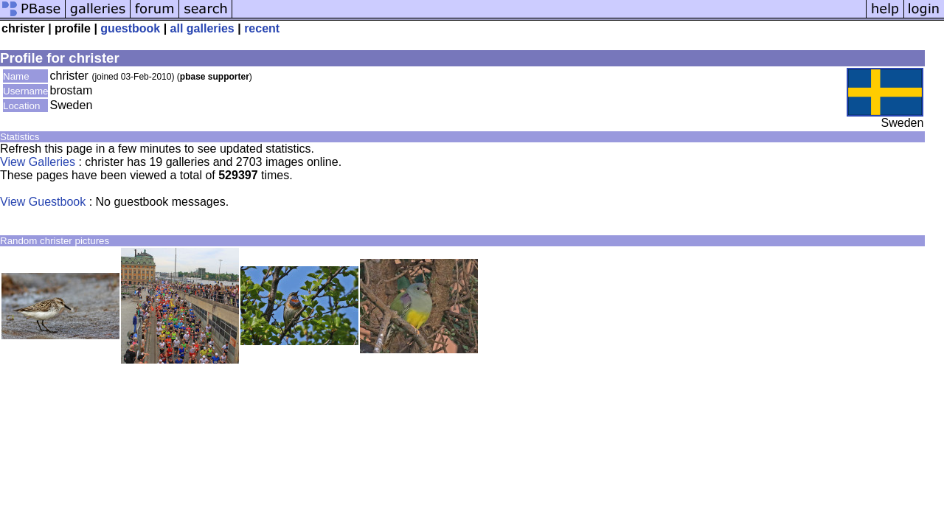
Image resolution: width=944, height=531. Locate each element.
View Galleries (37, 162)
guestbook (130, 28)
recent (262, 28)
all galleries (202, 28)
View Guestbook (43, 201)
